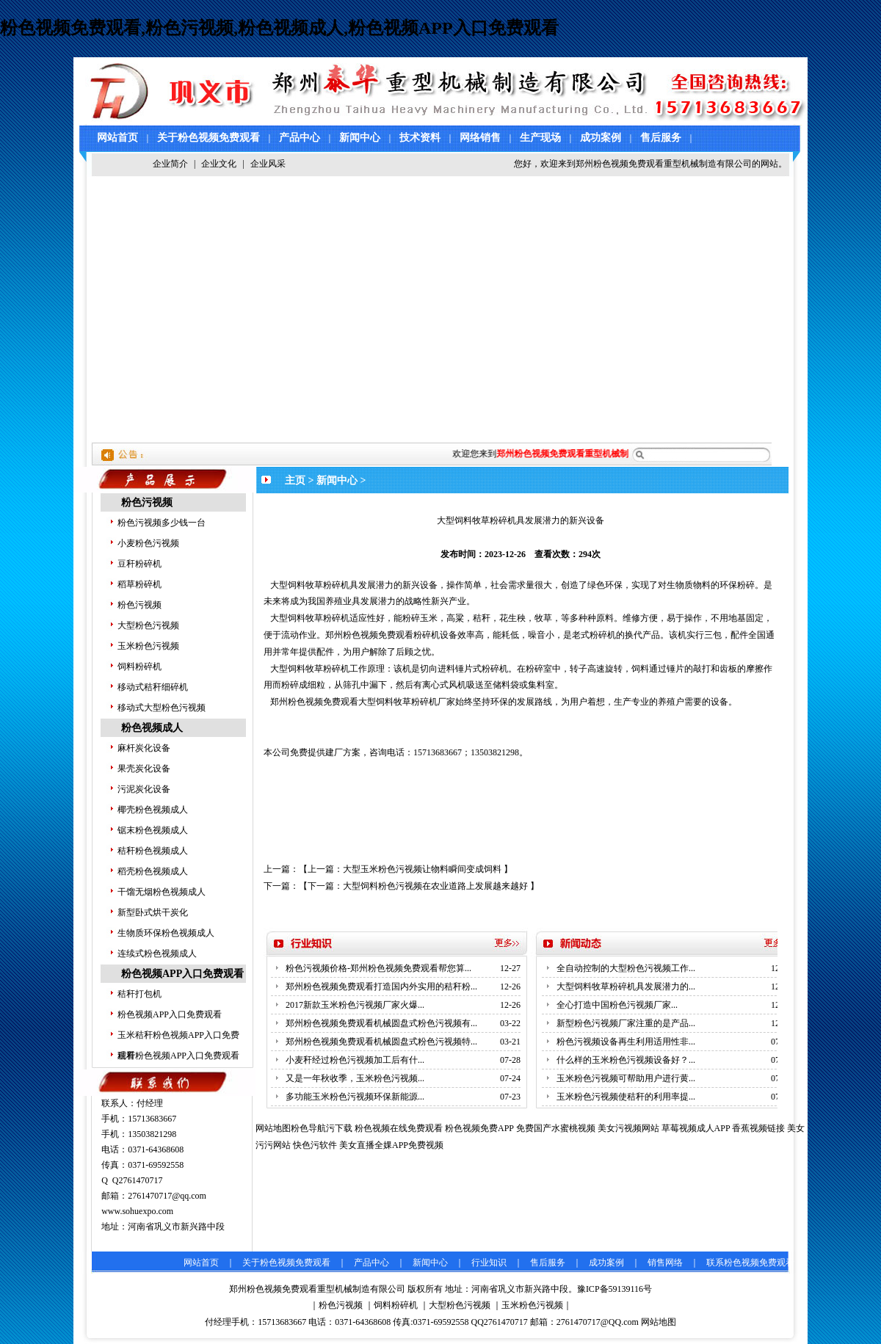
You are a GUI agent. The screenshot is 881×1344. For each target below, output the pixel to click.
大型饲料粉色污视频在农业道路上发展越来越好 (435, 886)
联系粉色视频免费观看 (750, 1262)
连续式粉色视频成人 (157, 953)
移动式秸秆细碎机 (152, 687)
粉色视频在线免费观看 (399, 1128)
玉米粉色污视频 (148, 646)
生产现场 (540, 137)
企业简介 (170, 164)
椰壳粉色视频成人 (152, 809)
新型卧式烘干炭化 (152, 912)
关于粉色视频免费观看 (208, 137)
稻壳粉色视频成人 (152, 871)
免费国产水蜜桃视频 (555, 1128)
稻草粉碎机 (139, 584)
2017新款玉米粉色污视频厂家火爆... (355, 1005)
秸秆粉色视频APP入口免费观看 (178, 1055)
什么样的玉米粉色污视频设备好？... (625, 1060)
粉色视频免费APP (479, 1128)
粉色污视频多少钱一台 (161, 522)
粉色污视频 (147, 502)
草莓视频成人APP (695, 1128)
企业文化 (218, 164)
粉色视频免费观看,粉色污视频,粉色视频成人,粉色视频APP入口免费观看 (279, 27)
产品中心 (299, 137)
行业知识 (489, 1262)
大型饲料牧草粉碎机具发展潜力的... (625, 986)
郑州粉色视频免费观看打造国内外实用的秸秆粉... (381, 986)
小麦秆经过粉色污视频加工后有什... (355, 1060)
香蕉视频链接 (758, 1128)
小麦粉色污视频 (148, 543)
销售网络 (665, 1262)
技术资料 (419, 137)
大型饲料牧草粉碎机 (309, 585)
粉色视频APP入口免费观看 (182, 973)
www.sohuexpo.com (137, 1211)
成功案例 (600, 137)
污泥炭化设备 (143, 789)
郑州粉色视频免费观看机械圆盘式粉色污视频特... (381, 1041)
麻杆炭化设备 (143, 748)
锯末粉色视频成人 (152, 830)
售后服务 (660, 137)
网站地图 (658, 1322)
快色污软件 (315, 1145)
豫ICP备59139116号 (614, 1289)
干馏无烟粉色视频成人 (161, 892)
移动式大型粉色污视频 (161, 707)
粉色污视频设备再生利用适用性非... (625, 1041)
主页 (295, 480)
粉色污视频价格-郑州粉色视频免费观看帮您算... (378, 968)
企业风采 (268, 164)
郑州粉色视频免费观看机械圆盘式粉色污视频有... (381, 1023)
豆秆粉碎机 (139, 564)
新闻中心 (359, 137)
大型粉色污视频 (148, 625)
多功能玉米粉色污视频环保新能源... (355, 1096)
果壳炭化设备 (143, 768)
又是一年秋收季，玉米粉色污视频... (355, 1078)
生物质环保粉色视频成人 (165, 933)
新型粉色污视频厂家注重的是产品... (625, 1023)
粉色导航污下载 (321, 1128)
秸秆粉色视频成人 (152, 851)
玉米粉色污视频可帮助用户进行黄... (625, 1078)
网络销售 (480, 137)
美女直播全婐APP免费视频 (391, 1145)
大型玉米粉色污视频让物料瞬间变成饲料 (422, 869)
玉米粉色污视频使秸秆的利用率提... (625, 1096)
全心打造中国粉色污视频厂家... (617, 1005)
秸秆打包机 (139, 994)
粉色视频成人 (152, 727)
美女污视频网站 (628, 1128)
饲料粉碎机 (139, 666)
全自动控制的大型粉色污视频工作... (625, 968)
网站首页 (117, 137)
